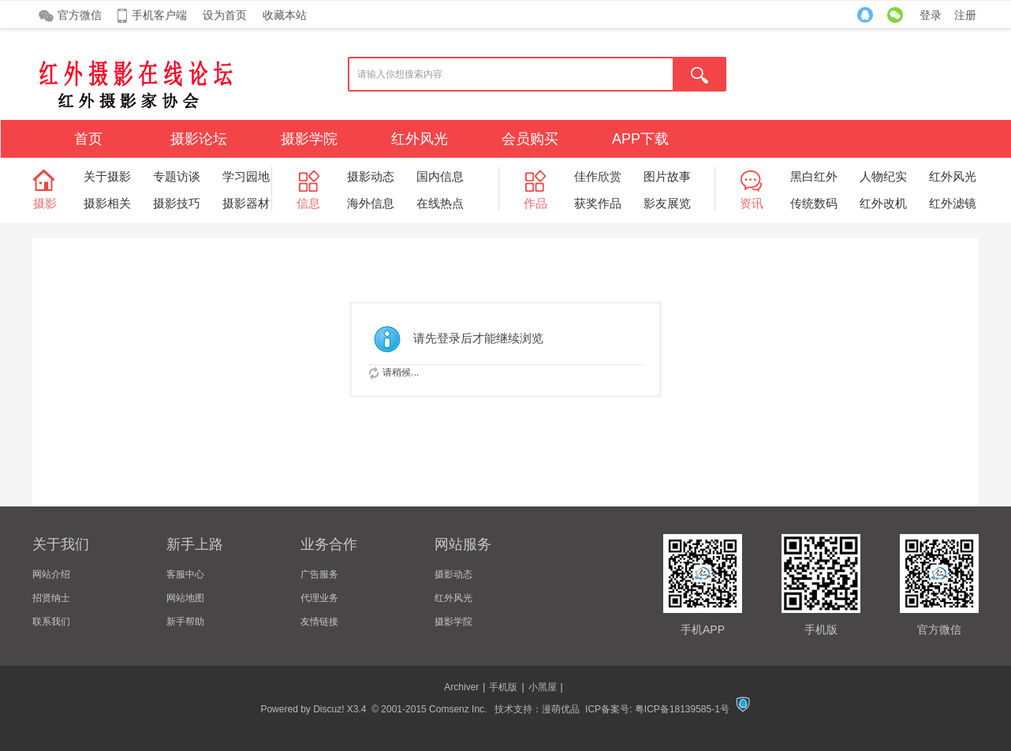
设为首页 (225, 15)
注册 (965, 15)
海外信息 (370, 203)
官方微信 (80, 15)
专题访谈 (176, 176)
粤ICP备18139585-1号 (682, 709)
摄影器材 (246, 203)
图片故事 (667, 176)
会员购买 (530, 139)
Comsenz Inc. (458, 709)
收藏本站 (285, 15)
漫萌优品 (561, 709)
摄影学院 (309, 139)
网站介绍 (51, 574)
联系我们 (51, 621)
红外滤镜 (952, 203)
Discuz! (328, 709)
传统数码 (814, 203)
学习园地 (246, 176)
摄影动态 (370, 176)
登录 (931, 15)
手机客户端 (159, 15)
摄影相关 (107, 203)
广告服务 (319, 574)
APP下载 (640, 139)
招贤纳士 (51, 597)
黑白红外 (814, 176)
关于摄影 (107, 176)
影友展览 (667, 203)
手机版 (503, 687)
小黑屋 (542, 687)
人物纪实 (883, 176)
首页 (88, 139)
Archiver (461, 687)
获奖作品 (597, 203)
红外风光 (419, 139)
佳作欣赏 (597, 176)
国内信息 (440, 176)
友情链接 (319, 621)
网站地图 (185, 597)
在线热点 (440, 203)
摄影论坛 (198, 139)
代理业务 (319, 597)
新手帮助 (185, 621)
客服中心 (185, 574)
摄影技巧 (176, 203)
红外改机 (883, 203)
